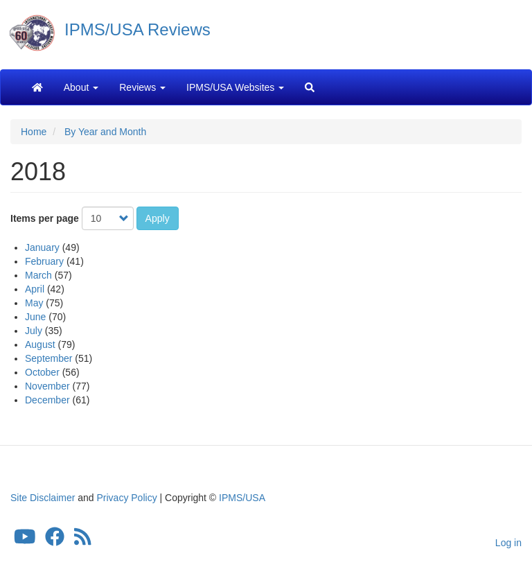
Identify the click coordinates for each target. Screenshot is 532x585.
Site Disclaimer (42, 497)
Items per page (44, 218)
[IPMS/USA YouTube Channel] (25, 540)
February (44, 261)
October (42, 372)
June (35, 316)
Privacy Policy (127, 497)
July (33, 330)
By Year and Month (105, 131)
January (42, 247)
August (40, 344)
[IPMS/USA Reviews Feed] (82, 540)
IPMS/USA (242, 497)
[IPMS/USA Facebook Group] (54, 540)
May (34, 302)
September (48, 358)
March (38, 275)
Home (33, 131)
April (34, 289)
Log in (508, 542)
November (47, 386)
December (47, 399)
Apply (157, 218)
